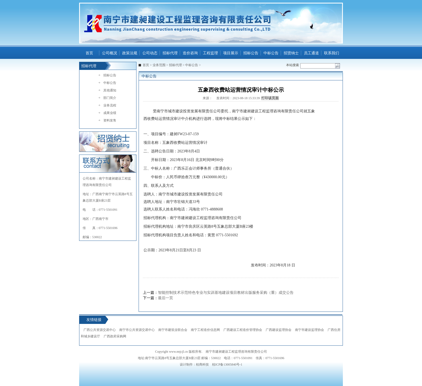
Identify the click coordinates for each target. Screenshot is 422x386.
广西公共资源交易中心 (99, 330)
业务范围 (159, 65)
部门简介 (109, 98)
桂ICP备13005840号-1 (227, 364)
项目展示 (230, 53)
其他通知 (109, 90)
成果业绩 (109, 113)
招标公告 (250, 53)
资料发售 (109, 120)
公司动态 (149, 53)
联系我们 (331, 53)
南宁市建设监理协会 (309, 330)
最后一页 (165, 298)
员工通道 (311, 53)
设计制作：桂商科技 (194, 364)
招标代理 (170, 53)
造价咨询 (190, 53)
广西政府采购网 (115, 336)
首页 (89, 53)
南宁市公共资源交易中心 (137, 330)
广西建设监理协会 (278, 330)
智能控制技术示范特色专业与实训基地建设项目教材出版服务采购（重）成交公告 (226, 293)
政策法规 (129, 53)
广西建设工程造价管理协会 (242, 330)
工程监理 (210, 53)
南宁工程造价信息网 (205, 330)
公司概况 (109, 53)
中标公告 (271, 53)
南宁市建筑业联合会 (172, 330)
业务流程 (109, 105)
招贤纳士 (291, 53)
